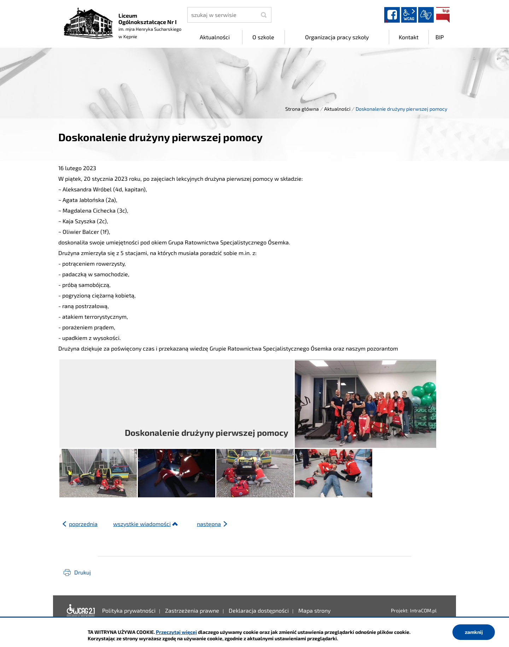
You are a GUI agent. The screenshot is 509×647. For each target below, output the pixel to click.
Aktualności (337, 109)
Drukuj (82, 572)
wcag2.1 (409, 15)
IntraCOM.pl (423, 610)
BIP (443, 15)
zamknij (474, 632)
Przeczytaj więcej (176, 632)
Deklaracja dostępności (81, 610)
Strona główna (302, 109)
